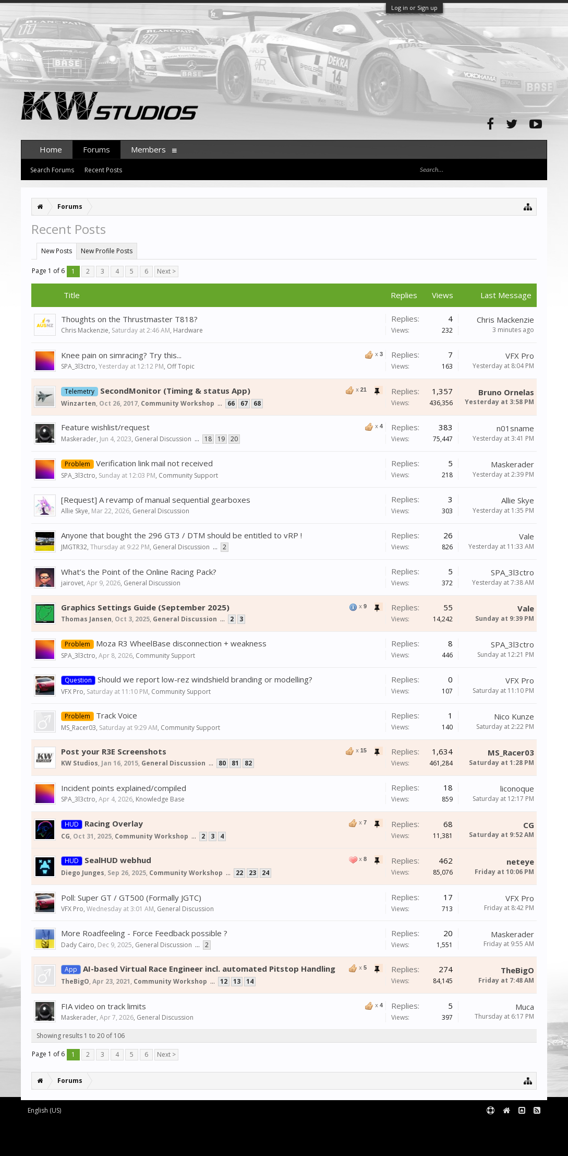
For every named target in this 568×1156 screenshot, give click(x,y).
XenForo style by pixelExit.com (110, 1143)
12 (223, 981)
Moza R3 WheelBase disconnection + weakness (181, 643)
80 (222, 763)
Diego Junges (82, 872)
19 (221, 438)
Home (51, 149)
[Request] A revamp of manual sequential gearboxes (155, 499)
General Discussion (163, 438)
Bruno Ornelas (506, 392)
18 (208, 438)
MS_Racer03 (78, 727)
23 (252, 872)
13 (236, 981)
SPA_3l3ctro (78, 366)
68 (257, 403)
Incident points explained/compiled (123, 788)
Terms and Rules (521, 1128)
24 (265, 872)
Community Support (188, 475)
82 (248, 763)
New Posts (56, 250)
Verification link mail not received (154, 463)
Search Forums (52, 170)
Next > (166, 271)
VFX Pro (519, 355)
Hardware (188, 330)
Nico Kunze (514, 716)
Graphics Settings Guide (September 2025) (145, 607)
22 (239, 872)
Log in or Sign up (414, 7)
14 (249, 981)
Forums (96, 149)
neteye (520, 861)
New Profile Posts (106, 250)
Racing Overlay (113, 823)
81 (235, 763)
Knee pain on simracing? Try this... (121, 355)
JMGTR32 (74, 546)
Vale (526, 536)
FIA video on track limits (103, 1006)
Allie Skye (74, 510)
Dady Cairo (77, 944)
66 (231, 403)
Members (148, 149)
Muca (524, 1006)
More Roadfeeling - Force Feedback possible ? (144, 933)
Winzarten (78, 403)
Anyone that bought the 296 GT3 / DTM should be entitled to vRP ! (181, 535)
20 (234, 438)
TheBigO (75, 981)
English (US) (44, 1110)
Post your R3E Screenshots (113, 751)
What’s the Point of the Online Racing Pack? (138, 572)
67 (244, 403)
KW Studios (79, 763)
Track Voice (116, 715)
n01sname (515, 428)
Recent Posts (103, 170)
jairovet (72, 583)
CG (65, 836)
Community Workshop (177, 403)
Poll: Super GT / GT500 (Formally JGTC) (131, 897)
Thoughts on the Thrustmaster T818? (129, 319)
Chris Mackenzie (84, 330)
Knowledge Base (160, 799)
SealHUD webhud (117, 860)
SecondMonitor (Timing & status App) (175, 390)
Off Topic (181, 366)
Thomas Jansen (86, 619)
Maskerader (78, 438)
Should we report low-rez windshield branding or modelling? (205, 679)
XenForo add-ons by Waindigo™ (67, 1135)
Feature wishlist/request (105, 427)
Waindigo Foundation (160, 1135)
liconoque (517, 788)
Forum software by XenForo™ (107, 1128)
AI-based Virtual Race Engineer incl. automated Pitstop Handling (209, 968)
